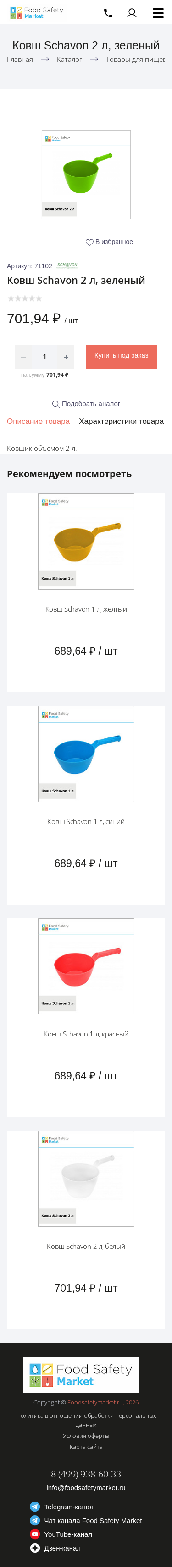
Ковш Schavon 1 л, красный (86, 1033)
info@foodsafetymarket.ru (86, 1487)
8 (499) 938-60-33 (86, 1474)
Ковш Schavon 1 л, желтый (86, 608)
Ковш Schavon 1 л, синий (85, 821)
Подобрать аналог (86, 403)
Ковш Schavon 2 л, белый (86, 1246)
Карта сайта (86, 1446)
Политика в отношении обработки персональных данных (86, 1420)
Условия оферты (86, 1435)
